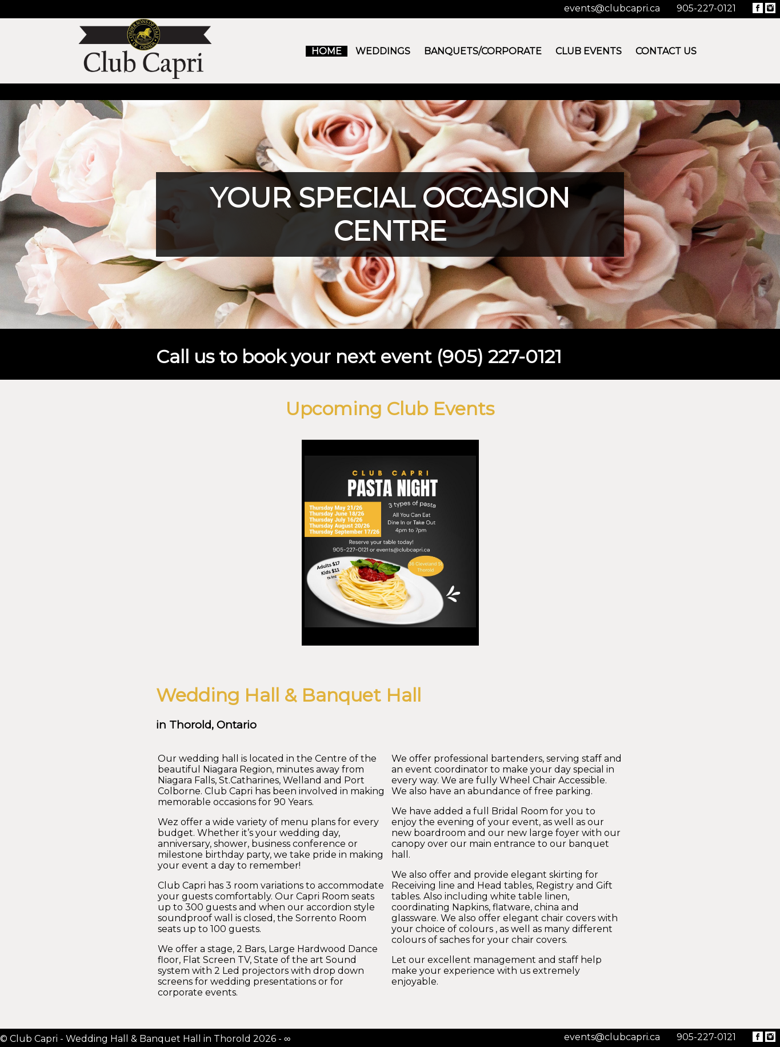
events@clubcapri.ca (612, 8)
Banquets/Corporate (483, 51)
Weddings (382, 51)
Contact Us (666, 51)
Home (326, 51)
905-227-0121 (706, 8)
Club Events (588, 51)
